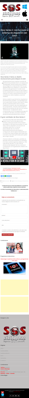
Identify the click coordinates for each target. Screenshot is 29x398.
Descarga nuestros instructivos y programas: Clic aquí (14, 259)
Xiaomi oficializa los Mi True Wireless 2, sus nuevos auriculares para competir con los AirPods (14, 186)
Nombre (4, 215)
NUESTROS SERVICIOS (5, 353)
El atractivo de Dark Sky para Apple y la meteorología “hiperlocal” (14, 190)
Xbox (27, 181)
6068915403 (7, 367)
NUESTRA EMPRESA (4, 350)
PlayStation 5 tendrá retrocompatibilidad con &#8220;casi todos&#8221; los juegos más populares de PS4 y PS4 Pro (15, 169)
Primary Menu (2, 20)
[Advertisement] (14, 287)
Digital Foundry (11, 66)
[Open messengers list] (2, 394)
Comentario (4, 204)
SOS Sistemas (17, 37)
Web (3, 225)
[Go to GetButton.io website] (2, 396)
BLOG (2, 355)
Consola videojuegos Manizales (20, 181)
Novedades (7, 181)
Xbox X (2, 182)
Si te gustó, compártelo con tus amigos (9, 178)
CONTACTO (3, 360)
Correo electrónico (6, 220)
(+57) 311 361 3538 (4, 370)
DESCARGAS (3, 358)
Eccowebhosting (17, 391)
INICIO (2, 348)
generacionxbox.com (20, 173)
